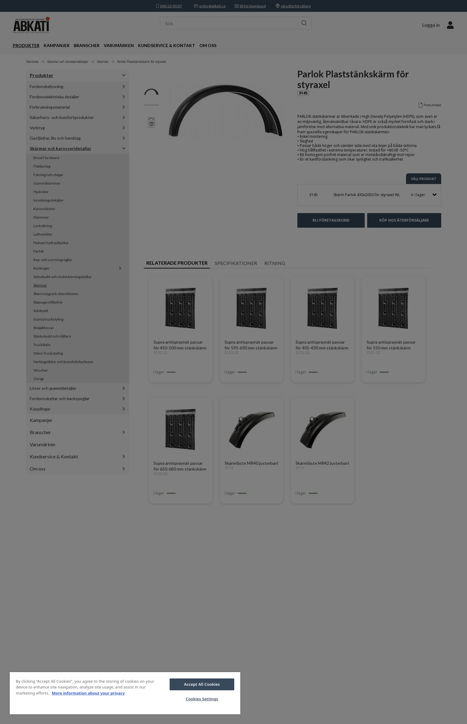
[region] (125, 693)
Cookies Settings (202, 699)
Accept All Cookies (202, 684)
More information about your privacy (88, 693)
